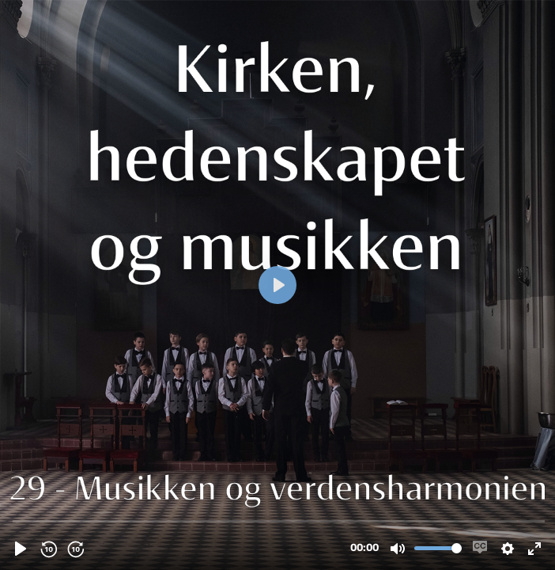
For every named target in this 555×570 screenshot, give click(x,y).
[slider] (279, 520)
